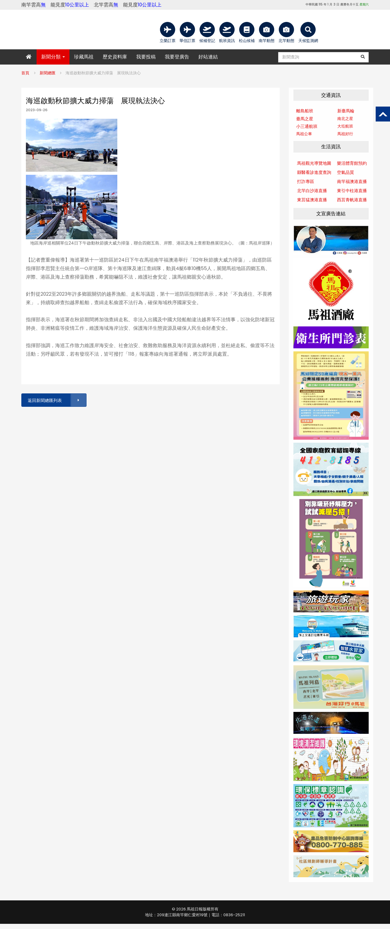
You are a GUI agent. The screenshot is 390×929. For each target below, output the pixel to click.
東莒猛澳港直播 (312, 200)
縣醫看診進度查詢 (314, 172)
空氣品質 (345, 172)
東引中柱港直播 (352, 191)
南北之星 (345, 118)
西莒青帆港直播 (352, 200)
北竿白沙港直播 (312, 191)
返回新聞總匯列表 (57, 400)
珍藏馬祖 (84, 56)
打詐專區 (305, 181)
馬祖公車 (304, 134)
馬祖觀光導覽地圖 (314, 163)
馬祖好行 (345, 134)
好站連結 (208, 56)
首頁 (25, 73)
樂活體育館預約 (352, 163)
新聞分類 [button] (53, 56)
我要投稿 (146, 56)
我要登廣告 (177, 56)
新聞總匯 (47, 73)
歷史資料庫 (115, 56)
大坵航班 (345, 126)
